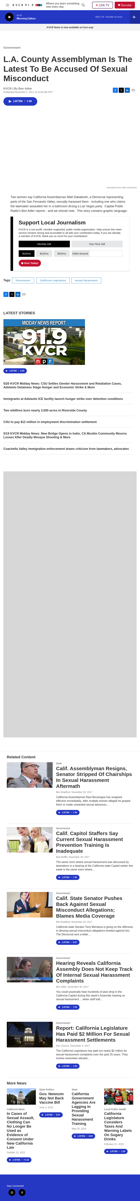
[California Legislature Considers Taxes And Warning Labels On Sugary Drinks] (118, 1096)
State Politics (46, 1089)
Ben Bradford (63, 792)
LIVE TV (102, 5)
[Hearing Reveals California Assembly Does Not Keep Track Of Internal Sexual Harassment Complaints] (30, 969)
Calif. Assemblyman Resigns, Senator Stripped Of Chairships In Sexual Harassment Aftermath (94, 777)
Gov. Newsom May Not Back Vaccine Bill (51, 1098)
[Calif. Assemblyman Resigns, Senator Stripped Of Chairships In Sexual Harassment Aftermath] (30, 775)
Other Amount (80, 253)
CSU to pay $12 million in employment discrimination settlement (50, 422)
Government (11, 47)
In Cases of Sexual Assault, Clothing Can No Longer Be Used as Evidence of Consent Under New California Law (20, 1130)
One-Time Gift (97, 244)
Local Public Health (115, 1109)
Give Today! (30, 263)
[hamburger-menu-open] (7, 5)
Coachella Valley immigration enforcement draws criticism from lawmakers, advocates (66, 449)
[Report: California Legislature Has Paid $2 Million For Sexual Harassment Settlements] (30, 1034)
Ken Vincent (62, 1045)
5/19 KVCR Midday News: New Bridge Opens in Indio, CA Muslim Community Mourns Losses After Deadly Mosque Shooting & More (65, 435)
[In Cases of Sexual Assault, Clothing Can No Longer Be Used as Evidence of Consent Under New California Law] (21, 1096)
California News (16, 1109)
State (59, 763)
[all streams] (135, 17)
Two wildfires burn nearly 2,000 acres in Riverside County (45, 410)
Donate (126, 5)
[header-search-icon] (83, 5)
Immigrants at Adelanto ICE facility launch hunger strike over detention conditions (63, 399)
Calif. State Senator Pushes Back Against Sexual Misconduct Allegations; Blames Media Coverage (89, 907)
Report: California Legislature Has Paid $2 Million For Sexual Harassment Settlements (93, 1034)
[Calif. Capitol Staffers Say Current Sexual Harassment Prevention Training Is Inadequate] (30, 840)
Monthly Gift (44, 244)
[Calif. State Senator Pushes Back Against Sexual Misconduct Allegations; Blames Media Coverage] (30, 904)
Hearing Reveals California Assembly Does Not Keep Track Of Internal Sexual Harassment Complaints (94, 972)
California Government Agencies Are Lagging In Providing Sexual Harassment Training (83, 1109)
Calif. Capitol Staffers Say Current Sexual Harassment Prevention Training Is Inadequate (89, 842)
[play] (9, 17)
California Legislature (53, 280)
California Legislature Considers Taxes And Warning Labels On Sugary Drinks (118, 1126)
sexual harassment (86, 280)
